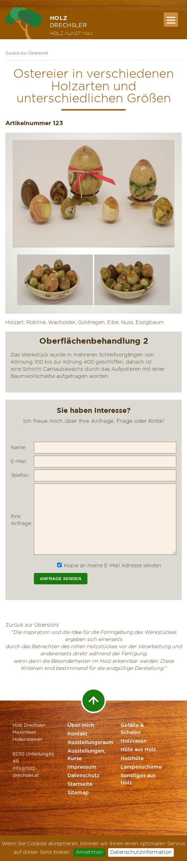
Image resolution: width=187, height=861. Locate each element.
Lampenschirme (141, 767)
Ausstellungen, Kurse (86, 755)
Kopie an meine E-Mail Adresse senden (112, 565)
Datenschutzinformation (141, 852)
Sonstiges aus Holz (138, 779)
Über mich (80, 725)
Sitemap (78, 792)
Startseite (79, 784)
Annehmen (89, 852)
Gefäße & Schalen (132, 729)
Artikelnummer (28, 122)
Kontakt (77, 734)
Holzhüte (132, 758)
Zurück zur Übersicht (27, 53)
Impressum (81, 767)
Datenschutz (83, 775)
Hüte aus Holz (138, 749)
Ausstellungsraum (87, 742)
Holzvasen (134, 741)
